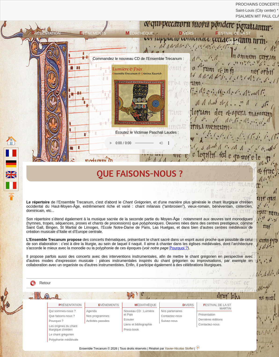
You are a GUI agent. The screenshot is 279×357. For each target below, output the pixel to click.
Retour (40, 283)
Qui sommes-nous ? (62, 311)
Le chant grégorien (61, 334)
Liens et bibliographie (138, 324)
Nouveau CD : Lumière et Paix (139, 312)
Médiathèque (140, 33)
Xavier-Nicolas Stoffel (179, 348)
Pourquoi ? (179, 248)
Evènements (93, 33)
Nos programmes (97, 316)
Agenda (91, 311)
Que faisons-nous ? (62, 316)
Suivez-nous (169, 321)
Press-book (131, 329)
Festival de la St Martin (233, 37)
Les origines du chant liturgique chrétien (63, 327)
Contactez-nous (171, 316)
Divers (186, 33)
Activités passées (97, 321)
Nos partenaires (171, 311)
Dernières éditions (211, 319)
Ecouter (129, 319)
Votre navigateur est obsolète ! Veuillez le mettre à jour (140, 143)
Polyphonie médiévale (63, 339)
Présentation (46, 33)
